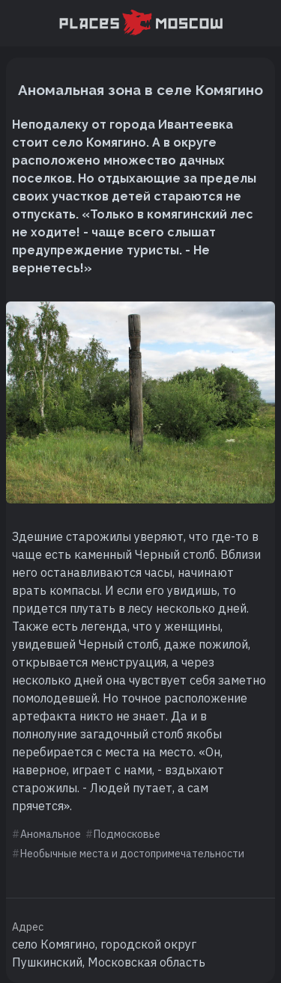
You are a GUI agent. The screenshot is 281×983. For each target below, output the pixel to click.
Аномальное (50, 834)
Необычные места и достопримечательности (132, 853)
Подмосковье (127, 834)
